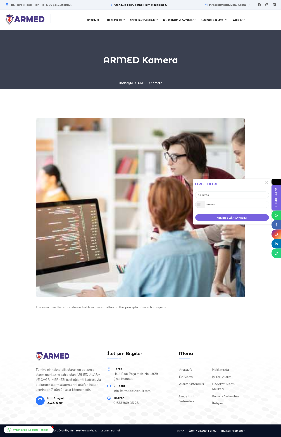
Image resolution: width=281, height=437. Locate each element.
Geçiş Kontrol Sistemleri (189, 398)
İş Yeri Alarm (221, 377)
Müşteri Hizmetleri (233, 430)
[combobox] (200, 204)
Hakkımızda (114, 19)
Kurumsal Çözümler (212, 19)
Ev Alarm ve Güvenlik (142, 19)
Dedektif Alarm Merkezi (223, 386)
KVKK (180, 430)
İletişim (237, 19)
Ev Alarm (186, 377)
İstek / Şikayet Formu (202, 430)
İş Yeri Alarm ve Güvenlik (177, 19)
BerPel (115, 430)
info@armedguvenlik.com (227, 4)
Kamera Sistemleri (225, 396)
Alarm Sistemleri (191, 384)
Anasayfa (93, 19)
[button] (29, 429)
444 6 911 (55, 403)
